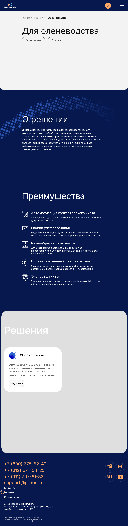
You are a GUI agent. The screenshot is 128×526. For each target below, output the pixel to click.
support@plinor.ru (23, 482)
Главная (26, 18)
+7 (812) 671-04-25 (24, 470)
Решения (38, 18)
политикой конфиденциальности (33, 521)
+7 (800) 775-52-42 (25, 464)
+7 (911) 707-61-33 (23, 476)
